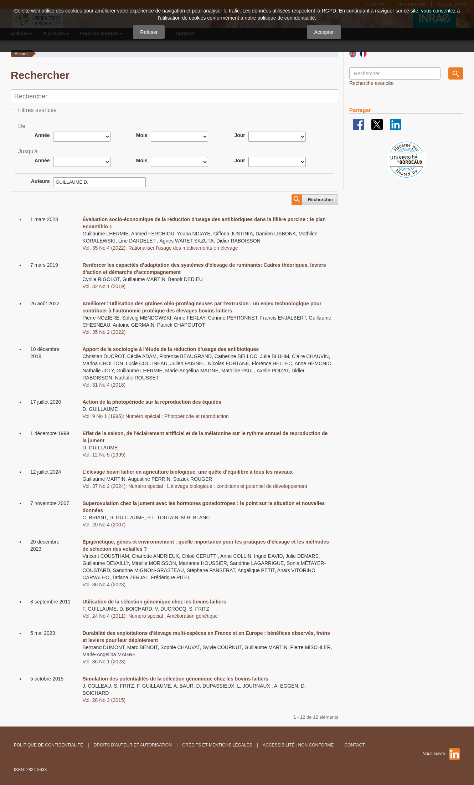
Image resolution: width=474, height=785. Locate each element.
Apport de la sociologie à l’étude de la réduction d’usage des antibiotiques (170, 349)
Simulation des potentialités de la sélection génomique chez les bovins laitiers (175, 679)
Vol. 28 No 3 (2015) (103, 700)
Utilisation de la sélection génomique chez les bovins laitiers (154, 602)
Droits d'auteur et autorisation (133, 745)
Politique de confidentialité (48, 745)
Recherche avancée (371, 83)
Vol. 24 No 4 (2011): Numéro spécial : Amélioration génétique (150, 616)
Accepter (324, 32)
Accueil (22, 53)
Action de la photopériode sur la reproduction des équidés (151, 402)
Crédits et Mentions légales (217, 745)
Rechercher (320, 199)
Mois (142, 135)
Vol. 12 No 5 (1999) (103, 455)
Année (42, 135)
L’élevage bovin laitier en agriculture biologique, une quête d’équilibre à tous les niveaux (187, 472)
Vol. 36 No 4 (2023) (103, 584)
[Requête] (394, 73)
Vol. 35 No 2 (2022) (103, 332)
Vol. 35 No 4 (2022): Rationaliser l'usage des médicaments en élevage (160, 248)
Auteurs (40, 181)
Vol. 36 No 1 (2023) (103, 661)
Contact (354, 745)
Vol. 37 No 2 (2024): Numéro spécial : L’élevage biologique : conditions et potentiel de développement (194, 486)
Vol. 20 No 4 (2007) (103, 524)
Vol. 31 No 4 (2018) (103, 385)
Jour (239, 135)
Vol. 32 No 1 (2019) (103, 286)
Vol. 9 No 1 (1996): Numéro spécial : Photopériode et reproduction (155, 416)
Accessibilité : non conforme (298, 745)
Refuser (149, 32)
